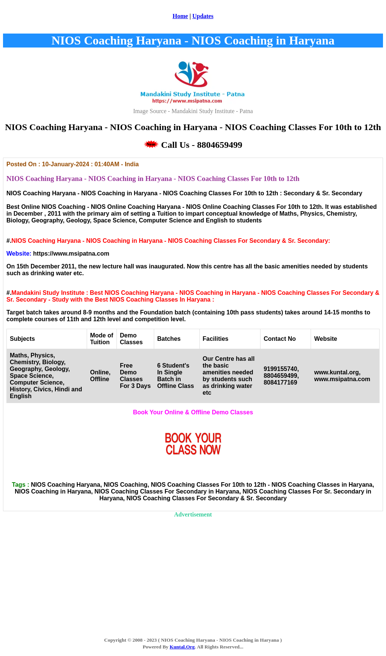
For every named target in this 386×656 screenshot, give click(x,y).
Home (180, 16)
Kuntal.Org (182, 647)
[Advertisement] (193, 571)
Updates (202, 16)
